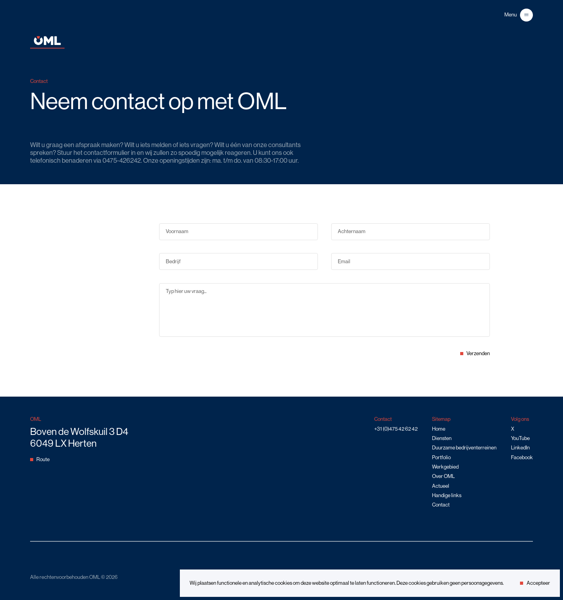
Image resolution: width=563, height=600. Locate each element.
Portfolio (441, 457)
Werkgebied (445, 467)
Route (40, 459)
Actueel (440, 486)
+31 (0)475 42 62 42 (396, 429)
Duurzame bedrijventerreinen (464, 448)
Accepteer (535, 583)
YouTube (520, 438)
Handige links (446, 495)
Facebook (522, 457)
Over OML (443, 476)
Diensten (442, 438)
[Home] (47, 47)
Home (438, 429)
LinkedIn (520, 448)
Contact (441, 505)
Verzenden (475, 353)
